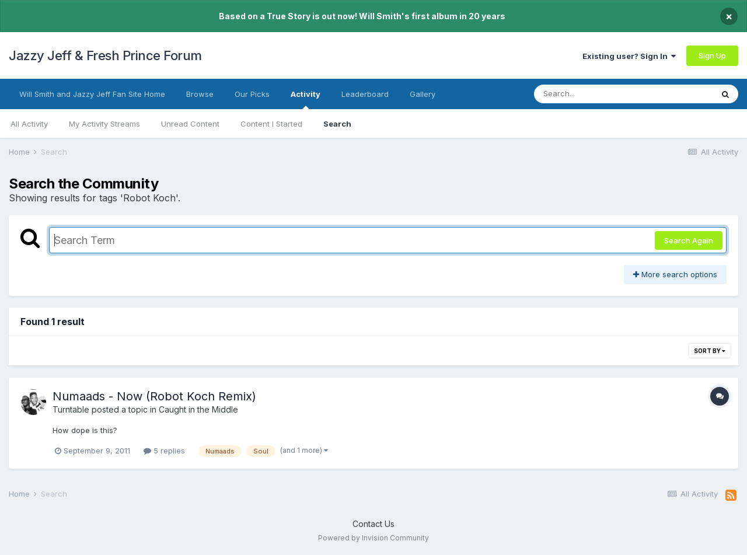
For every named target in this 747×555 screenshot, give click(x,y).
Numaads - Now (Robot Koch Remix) (154, 396)
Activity (305, 99)
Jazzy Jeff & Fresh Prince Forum (105, 55)
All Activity (29, 123)
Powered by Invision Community (373, 537)
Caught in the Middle (198, 409)
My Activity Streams (104, 123)
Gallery (422, 94)
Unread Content (190, 123)
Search (337, 123)
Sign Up (712, 55)
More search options (675, 274)
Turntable (71, 409)
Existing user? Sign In (629, 56)
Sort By (709, 350)
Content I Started (271, 123)
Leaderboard (365, 94)
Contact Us (373, 524)
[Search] (591, 94)
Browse (200, 94)
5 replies (164, 450)
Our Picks (252, 94)
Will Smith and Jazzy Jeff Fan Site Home (92, 94)
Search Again (688, 240)
